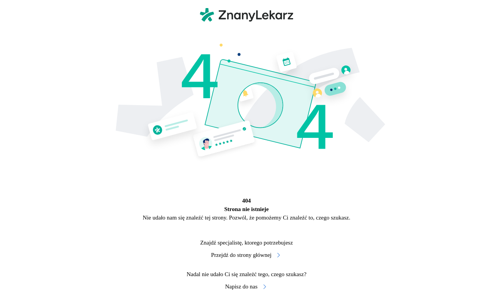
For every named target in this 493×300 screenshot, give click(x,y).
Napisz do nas (246, 286)
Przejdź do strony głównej (246, 255)
